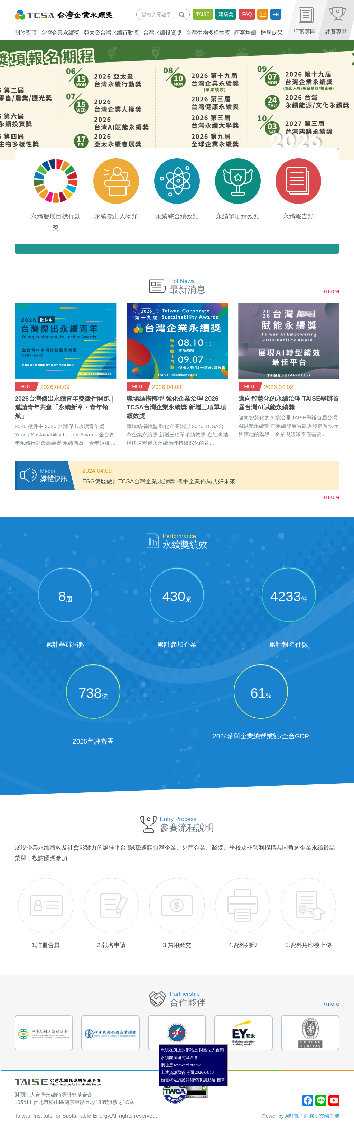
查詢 (183, 14)
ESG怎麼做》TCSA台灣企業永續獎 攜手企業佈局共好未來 (158, 481)
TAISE (202, 14)
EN (276, 14)
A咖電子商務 (299, 1116)
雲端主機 (329, 1116)
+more (331, 291)
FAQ (247, 14)
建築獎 (225, 14)
